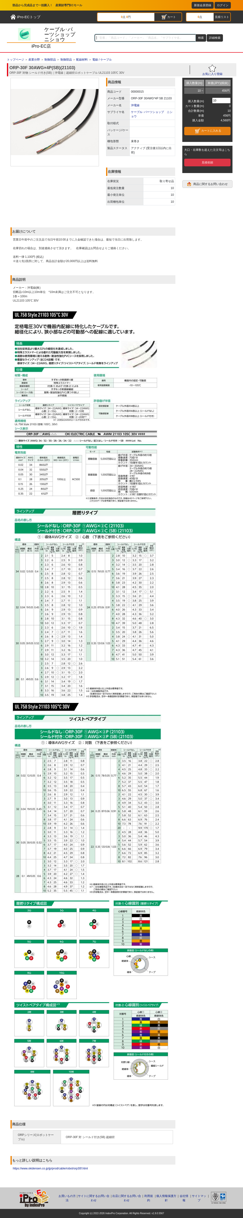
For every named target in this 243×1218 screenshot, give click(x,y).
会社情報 (184, 1198)
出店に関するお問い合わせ (126, 1198)
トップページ (15, 59)
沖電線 (135, 105)
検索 (201, 37)
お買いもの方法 (67, 1198)
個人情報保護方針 (166, 1198)
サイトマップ (199, 1198)
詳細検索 (215, 37)
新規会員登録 (202, 5)
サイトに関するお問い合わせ (93, 1198)
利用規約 (148, 1198)
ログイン (222, 5)
